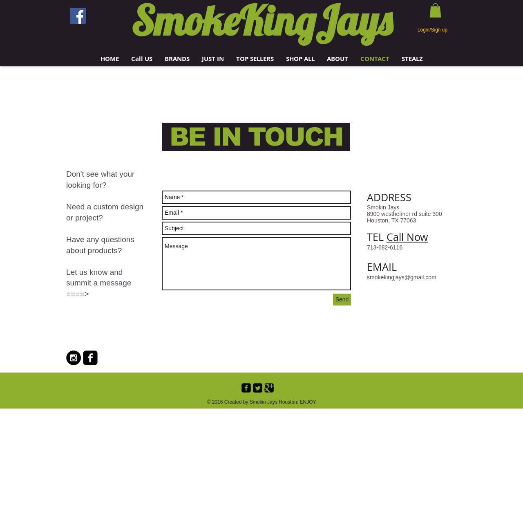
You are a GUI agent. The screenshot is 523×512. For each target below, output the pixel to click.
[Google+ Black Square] (269, 388)
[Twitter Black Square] (257, 388)
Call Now (407, 237)
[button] (177, 58)
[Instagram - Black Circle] (73, 357)
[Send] (342, 299)
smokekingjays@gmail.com (401, 277)
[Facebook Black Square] (90, 357)
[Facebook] (78, 16)
